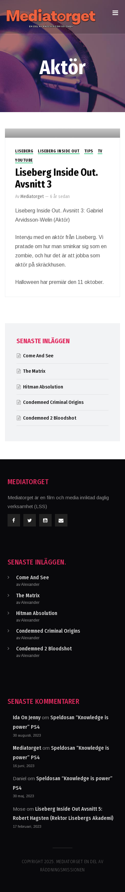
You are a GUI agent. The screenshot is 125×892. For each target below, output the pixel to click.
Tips (88, 151)
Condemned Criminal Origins (53, 402)
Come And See (38, 356)
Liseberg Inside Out (59, 151)
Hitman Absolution (43, 387)
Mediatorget (32, 196)
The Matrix (34, 371)
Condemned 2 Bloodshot (49, 418)
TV (100, 151)
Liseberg (24, 151)
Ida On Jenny (26, 717)
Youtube (24, 160)
